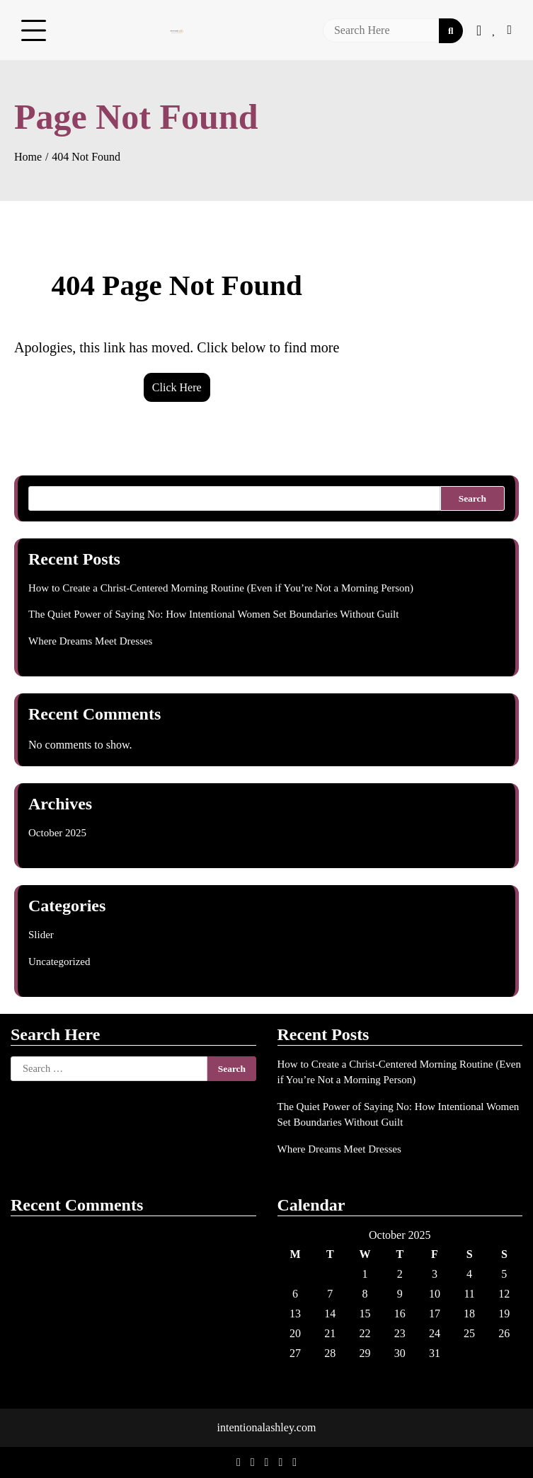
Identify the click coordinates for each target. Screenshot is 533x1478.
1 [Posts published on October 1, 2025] (365, 1274)
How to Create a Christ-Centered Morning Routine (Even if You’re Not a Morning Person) (220, 588)
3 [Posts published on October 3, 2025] (434, 1274)
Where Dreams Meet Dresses (90, 641)
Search (472, 498)
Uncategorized (59, 961)
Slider (41, 934)
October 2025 (57, 832)
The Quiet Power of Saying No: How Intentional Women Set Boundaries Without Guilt (213, 614)
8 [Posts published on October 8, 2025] (365, 1294)
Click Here (177, 387)
